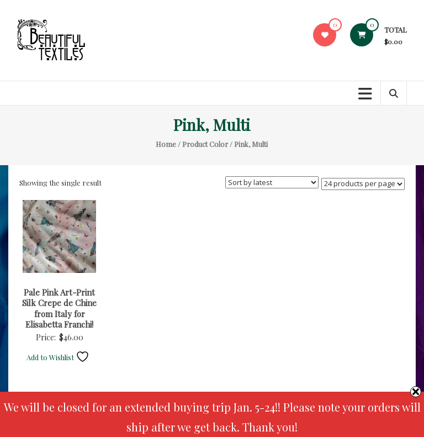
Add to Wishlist (57, 357)
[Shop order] (272, 182)
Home (166, 144)
